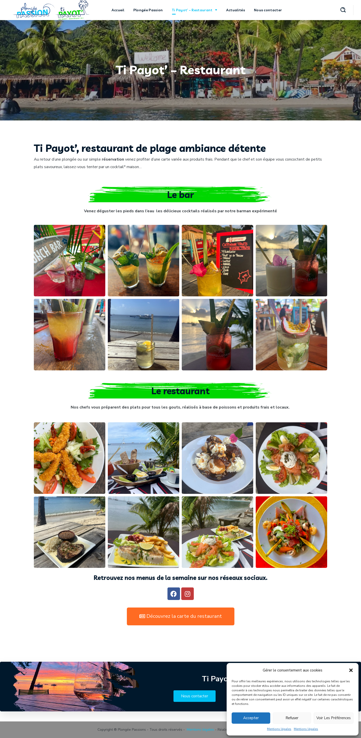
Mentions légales (279, 729)
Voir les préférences (333, 717)
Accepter (251, 717)
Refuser (292, 717)
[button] (350, 670)
